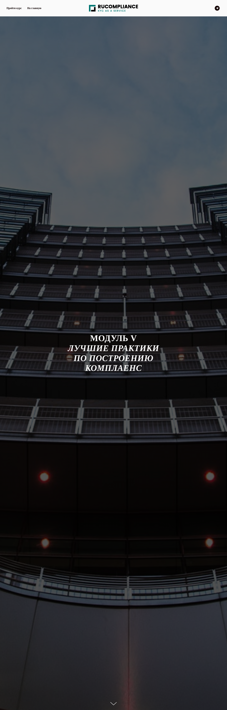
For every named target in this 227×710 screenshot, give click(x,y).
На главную (34, 8)
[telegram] (217, 8)
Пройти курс (14, 8)
